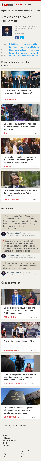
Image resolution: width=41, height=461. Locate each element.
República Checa (26, 451)
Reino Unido (10, 317)
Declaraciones (8, 208)
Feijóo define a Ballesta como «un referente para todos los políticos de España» (24, 53)
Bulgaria (5, 454)
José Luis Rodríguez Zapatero (15, 384)
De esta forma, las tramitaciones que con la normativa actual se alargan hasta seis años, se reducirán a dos (19, 265)
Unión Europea (11, 100)
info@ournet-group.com (17, 425)
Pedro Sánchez (11, 200)
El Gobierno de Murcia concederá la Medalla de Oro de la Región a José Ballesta (24, 44)
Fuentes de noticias (9, 440)
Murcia (7, 166)
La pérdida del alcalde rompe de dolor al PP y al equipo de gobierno (24, 56)
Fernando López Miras (15, 233)
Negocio (5, 435)
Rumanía (6, 451)
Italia (4, 457)
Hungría (23, 454)
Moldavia (24, 457)
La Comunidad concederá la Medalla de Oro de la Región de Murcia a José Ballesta (24, 47)
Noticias (18, 5)
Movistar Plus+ (12, 350)
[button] (17, 37)
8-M (5, 133)
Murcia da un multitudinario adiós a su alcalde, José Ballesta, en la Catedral (24, 50)
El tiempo (27, 5)
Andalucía (28, 11)
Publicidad (6, 438)
